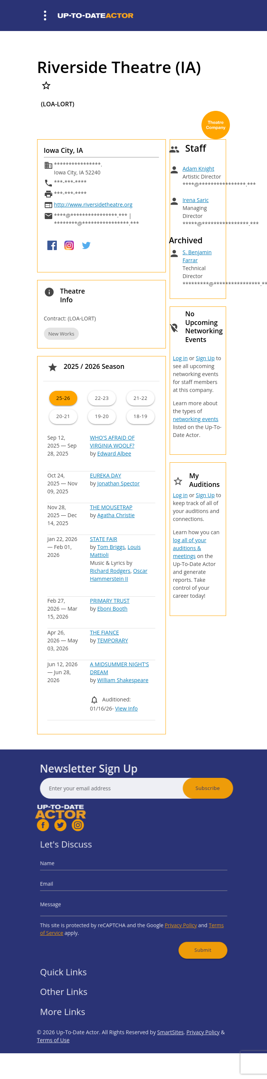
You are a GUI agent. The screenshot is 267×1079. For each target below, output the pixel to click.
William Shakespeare (122, 680)
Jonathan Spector (118, 483)
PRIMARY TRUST (109, 600)
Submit (189, 939)
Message (66, 903)
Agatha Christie (116, 515)
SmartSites (170, 1050)
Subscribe (226, 788)
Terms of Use (53, 1058)
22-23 (102, 398)
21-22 (141, 398)
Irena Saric (196, 200)
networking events (195, 419)
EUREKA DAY (105, 475)
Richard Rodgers (110, 570)
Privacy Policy (171, 920)
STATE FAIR (103, 539)
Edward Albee (114, 453)
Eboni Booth (112, 608)
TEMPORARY (112, 640)
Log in (180, 358)
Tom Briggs (111, 546)
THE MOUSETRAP (111, 507)
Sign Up (205, 358)
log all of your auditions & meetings (189, 548)
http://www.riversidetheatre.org (93, 204)
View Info (126, 708)
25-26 (63, 398)
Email (63, 887)
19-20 (102, 416)
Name (64, 870)
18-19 (141, 416)
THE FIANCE (104, 632)
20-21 (63, 416)
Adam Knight (198, 168)
